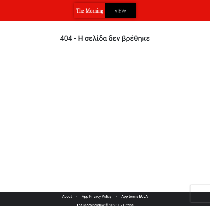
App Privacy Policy (96, 196)
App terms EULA (134, 196)
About (67, 196)
